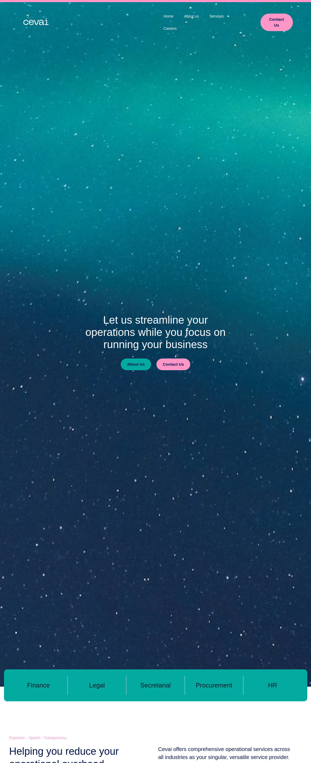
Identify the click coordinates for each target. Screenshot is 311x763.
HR (272, 685)
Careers (170, 28)
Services (219, 16)
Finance (38, 685)
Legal (97, 685)
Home (168, 16)
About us (191, 16)
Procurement (214, 685)
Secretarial (155, 685)
